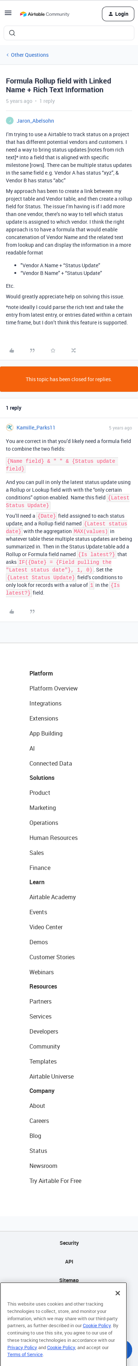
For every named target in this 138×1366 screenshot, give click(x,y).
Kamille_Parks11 (36, 427)
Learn (37, 882)
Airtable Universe (51, 1076)
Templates (43, 1061)
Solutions (41, 778)
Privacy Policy (22, 1361)
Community (44, 1046)
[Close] (118, 1307)
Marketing (42, 808)
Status (38, 1151)
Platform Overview (53, 688)
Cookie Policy (97, 1339)
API (69, 1261)
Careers (39, 1121)
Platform (41, 673)
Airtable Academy (52, 897)
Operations (43, 823)
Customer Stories (52, 957)
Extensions (43, 718)
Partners (40, 1001)
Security (69, 1242)
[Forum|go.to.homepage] (44, 14)
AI (32, 748)
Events (38, 912)
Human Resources (53, 838)
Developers (43, 1031)
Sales (36, 853)
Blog (35, 1136)
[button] (8, 15)
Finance (39, 868)
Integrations (45, 703)
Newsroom (43, 1166)
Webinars (41, 972)
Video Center (46, 927)
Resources (43, 986)
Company (41, 1091)
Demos (38, 942)
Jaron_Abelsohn (35, 120)
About (37, 1106)
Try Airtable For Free (55, 1181)
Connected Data (50, 763)
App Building (46, 733)
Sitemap (69, 1280)
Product (39, 793)
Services (40, 1016)
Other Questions (30, 54)
